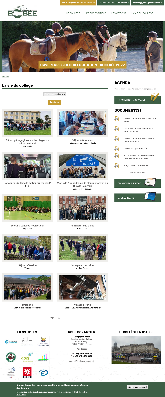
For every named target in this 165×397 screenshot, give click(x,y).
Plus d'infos (21, 395)
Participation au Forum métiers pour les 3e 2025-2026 (140, 157)
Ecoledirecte (126, 197)
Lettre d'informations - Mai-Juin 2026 (140, 120)
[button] (27, 136)
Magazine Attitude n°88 (136, 165)
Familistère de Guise (82, 225)
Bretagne (27, 305)
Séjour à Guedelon (82, 140)
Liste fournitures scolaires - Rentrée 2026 (138, 130)
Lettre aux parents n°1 (135, 148)
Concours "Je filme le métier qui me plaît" (27, 183)
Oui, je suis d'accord (137, 388)
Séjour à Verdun (27, 265)
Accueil (5, 76)
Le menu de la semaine (131, 100)
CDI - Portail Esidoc (129, 183)
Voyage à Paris (82, 305)
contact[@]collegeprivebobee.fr (147, 3)
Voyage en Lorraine (83, 265)
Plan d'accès (81, 349)
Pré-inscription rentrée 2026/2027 (78, 3)
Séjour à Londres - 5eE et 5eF (27, 225)
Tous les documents (137, 172)
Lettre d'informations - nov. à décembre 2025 (139, 140)
